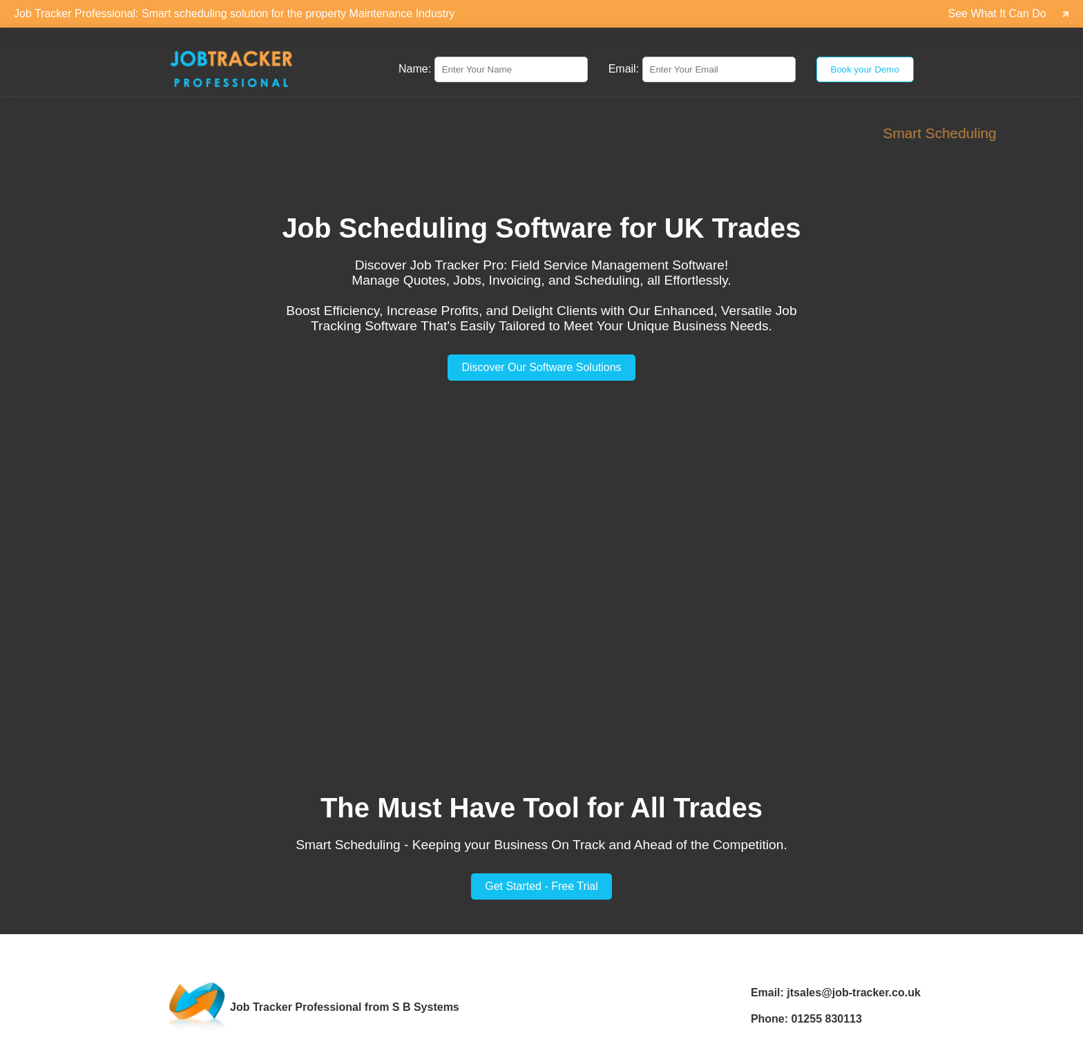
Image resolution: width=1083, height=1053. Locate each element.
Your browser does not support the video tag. (541, 580)
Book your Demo (865, 69)
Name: (415, 69)
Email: (623, 69)
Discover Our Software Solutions (541, 367)
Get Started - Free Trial (541, 886)
